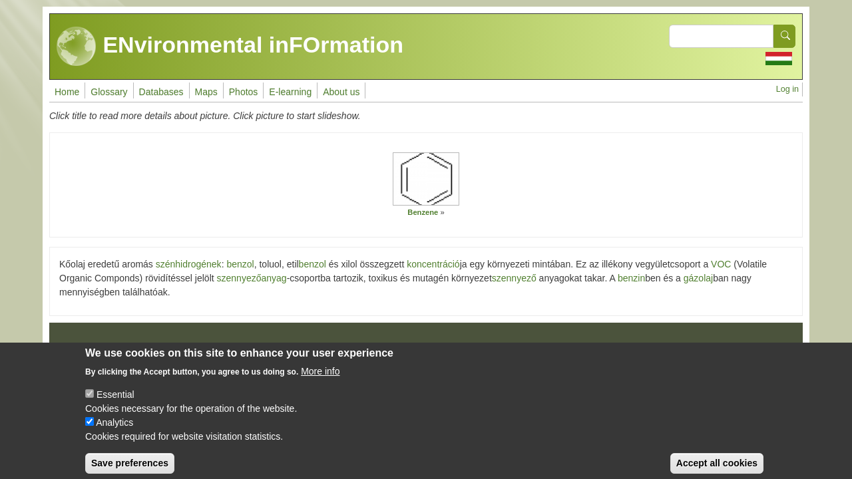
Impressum (86, 348)
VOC (721, 264)
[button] (426, 179)
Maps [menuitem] (206, 91)
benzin (631, 278)
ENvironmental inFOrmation (230, 47)
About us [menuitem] (341, 91)
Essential (115, 404)
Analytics (114, 431)
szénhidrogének (189, 264)
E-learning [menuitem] (290, 91)
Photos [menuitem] (243, 91)
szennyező (514, 278)
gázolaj (698, 278)
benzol (240, 264)
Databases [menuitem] (161, 91)
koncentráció (433, 264)
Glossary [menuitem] (109, 91)
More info (320, 380)
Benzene (422, 212)
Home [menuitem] (67, 91)
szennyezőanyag (252, 278)
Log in (787, 89)
